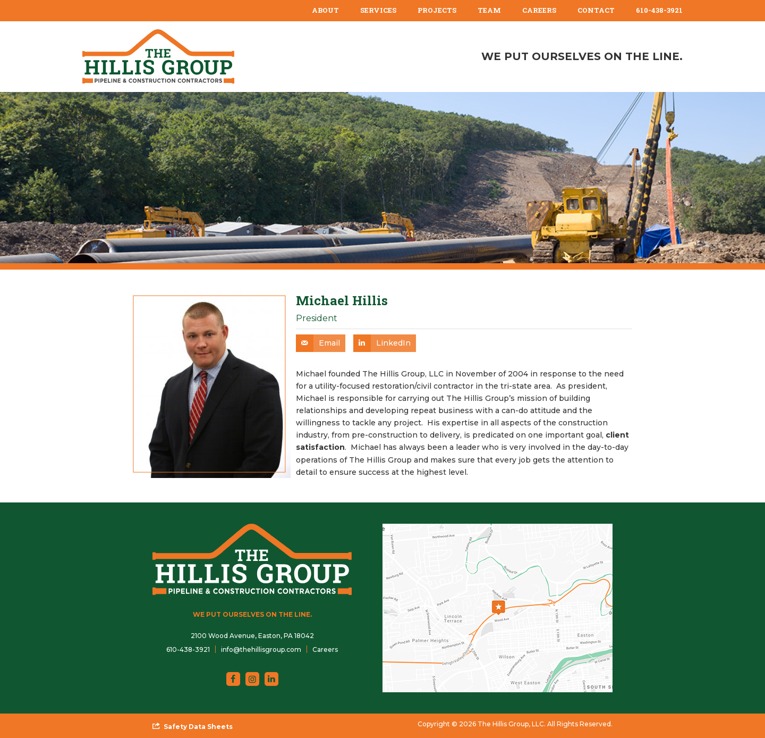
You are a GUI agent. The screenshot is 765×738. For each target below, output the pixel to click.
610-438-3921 (659, 10)
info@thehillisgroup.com (261, 649)
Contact (596, 10)
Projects (437, 10)
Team (489, 10)
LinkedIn (393, 343)
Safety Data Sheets (198, 727)
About (325, 10)
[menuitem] (325, 10)
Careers (539, 10)
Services (378, 10)
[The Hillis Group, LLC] (158, 56)
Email (329, 343)
